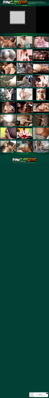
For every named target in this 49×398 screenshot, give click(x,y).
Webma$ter (34, 162)
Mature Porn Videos (34, 2)
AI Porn (38, 2)
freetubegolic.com (16, 162)
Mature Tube (29, 2)
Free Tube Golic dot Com (34, 1)
